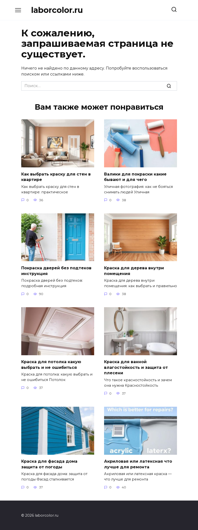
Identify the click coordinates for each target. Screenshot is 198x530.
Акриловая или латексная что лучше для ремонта (138, 463)
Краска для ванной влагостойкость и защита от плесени (136, 367)
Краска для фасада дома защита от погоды (49, 463)
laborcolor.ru (57, 10)
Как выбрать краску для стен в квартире (56, 177)
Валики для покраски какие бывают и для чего (135, 177)
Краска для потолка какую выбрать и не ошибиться (51, 364)
